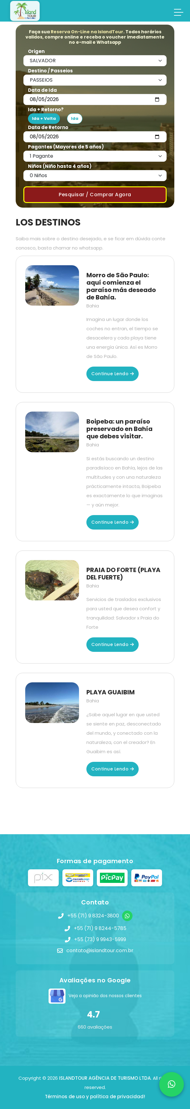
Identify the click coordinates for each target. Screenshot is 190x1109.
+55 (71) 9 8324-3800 (93, 915)
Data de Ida (42, 90)
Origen (36, 51)
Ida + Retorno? (46, 109)
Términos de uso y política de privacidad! (95, 1096)
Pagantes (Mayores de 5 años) (66, 147)
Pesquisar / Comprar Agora (95, 194)
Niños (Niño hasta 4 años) (60, 166)
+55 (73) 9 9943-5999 (100, 939)
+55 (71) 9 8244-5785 (100, 928)
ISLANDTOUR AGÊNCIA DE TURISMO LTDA (105, 1078)
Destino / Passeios (50, 70)
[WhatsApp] (127, 916)
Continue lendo (112, 374)
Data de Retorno (48, 127)
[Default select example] (95, 60)
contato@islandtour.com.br (99, 950)
